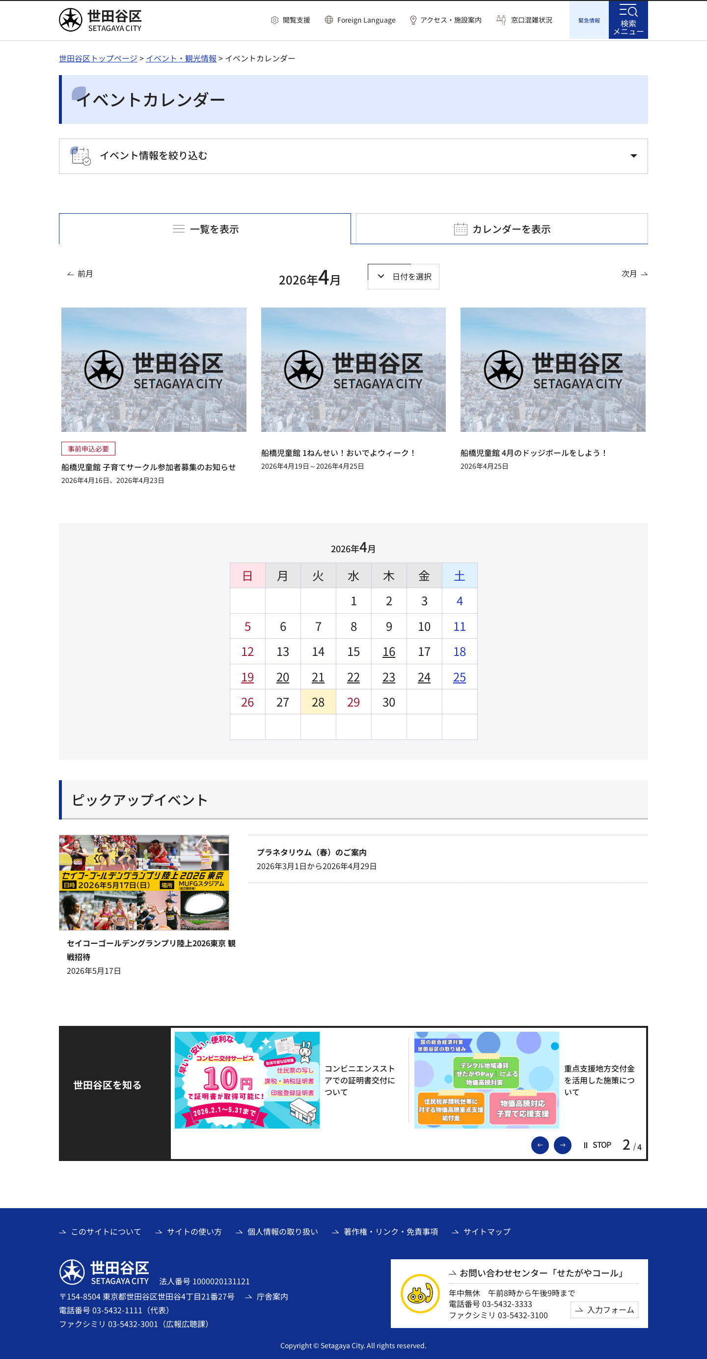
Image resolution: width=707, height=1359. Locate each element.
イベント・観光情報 (181, 56)
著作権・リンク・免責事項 (391, 1229)
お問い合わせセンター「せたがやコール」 (543, 1271)
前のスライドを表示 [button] (548, 1142)
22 (353, 674)
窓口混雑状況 (531, 20)
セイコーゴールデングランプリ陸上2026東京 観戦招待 (151, 948)
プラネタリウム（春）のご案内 (312, 850)
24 (424, 674)
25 (459, 674)
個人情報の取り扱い (282, 1229)
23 (388, 674)
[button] (290, 20)
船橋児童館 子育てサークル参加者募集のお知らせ (148, 465)
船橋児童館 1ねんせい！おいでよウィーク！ (339, 451)
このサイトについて (106, 1229)
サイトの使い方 (194, 1229)
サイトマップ (487, 1229)
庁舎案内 (272, 1294)
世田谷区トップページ (98, 56)
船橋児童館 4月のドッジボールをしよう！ (534, 451)
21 (318, 674)
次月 (629, 272)
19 (247, 674)
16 (388, 649)
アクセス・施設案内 (451, 20)
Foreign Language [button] (366, 20)
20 (282, 674)
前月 (85, 272)
